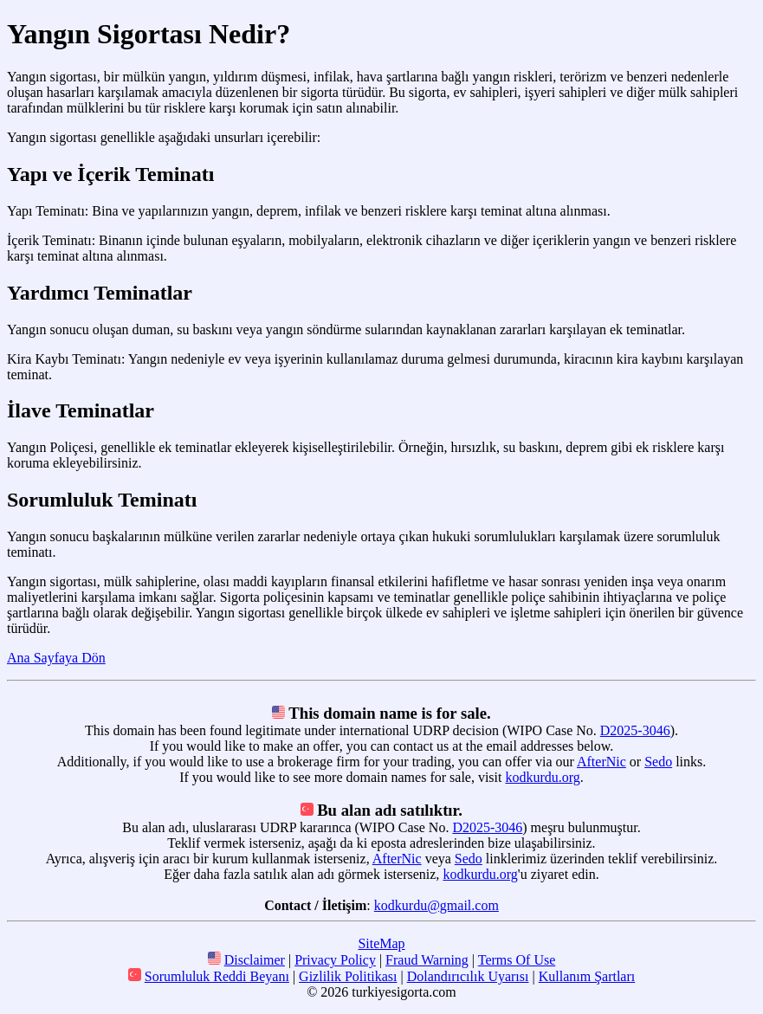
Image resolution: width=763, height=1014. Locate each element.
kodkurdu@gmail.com (436, 905)
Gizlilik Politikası (348, 976)
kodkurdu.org (542, 777)
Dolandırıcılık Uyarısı (468, 976)
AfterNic (601, 761)
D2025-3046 (635, 730)
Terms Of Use (517, 960)
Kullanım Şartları (587, 976)
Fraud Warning (427, 960)
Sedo (658, 761)
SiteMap (381, 943)
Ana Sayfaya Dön (56, 657)
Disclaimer (254, 960)
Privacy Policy (335, 960)
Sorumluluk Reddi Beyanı (217, 976)
